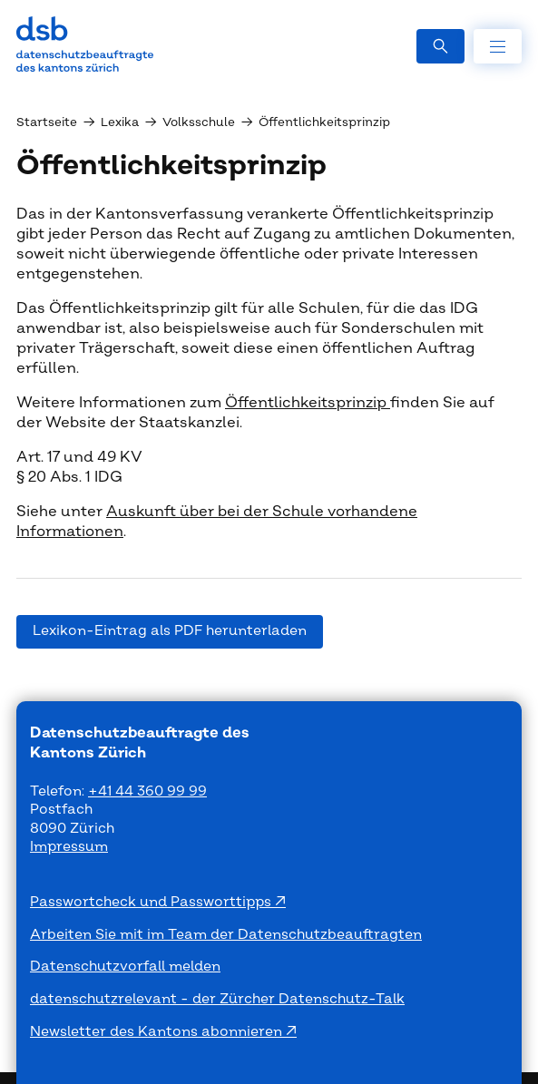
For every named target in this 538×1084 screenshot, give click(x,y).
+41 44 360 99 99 (147, 791)
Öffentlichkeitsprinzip (307, 403)
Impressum (69, 846)
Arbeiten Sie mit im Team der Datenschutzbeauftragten (226, 934)
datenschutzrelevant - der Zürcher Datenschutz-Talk (217, 999)
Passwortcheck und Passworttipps (152, 902)
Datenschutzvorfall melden (125, 966)
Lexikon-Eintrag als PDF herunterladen (170, 631)
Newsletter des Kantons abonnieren (158, 1031)
